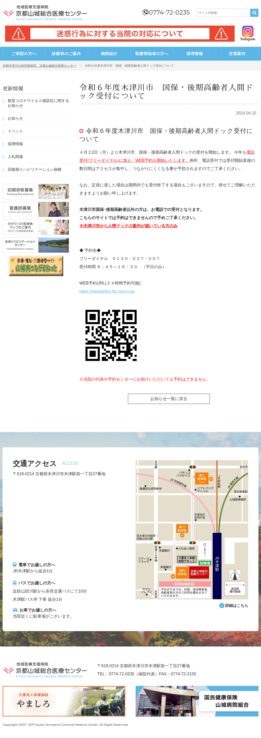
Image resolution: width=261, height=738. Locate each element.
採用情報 (195, 53)
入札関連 (15, 156)
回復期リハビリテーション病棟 (34, 169)
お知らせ (15, 118)
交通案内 (237, 53)
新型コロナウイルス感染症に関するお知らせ (38, 103)
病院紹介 (109, 53)
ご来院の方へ (24, 53)
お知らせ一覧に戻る (168, 398)
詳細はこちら (236, 606)
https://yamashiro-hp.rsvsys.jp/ (107, 291)
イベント (15, 131)
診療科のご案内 (66, 53)
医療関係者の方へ (152, 53)
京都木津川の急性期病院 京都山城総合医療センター (39, 65)
